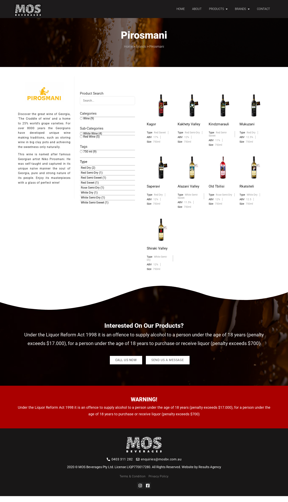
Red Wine (91, 142)
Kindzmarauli (219, 130)
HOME (181, 9)
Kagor (151, 130)
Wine (88, 124)
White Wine (92, 139)
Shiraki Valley (157, 254)
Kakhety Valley (189, 130)
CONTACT (263, 9)
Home (128, 52)
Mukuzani (247, 130)
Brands (141, 52)
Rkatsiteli (247, 192)
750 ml (90, 157)
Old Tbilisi (216, 192)
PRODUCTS (218, 9)
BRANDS (242, 9)
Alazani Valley (188, 192)
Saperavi (153, 192)
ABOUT (197, 9)
